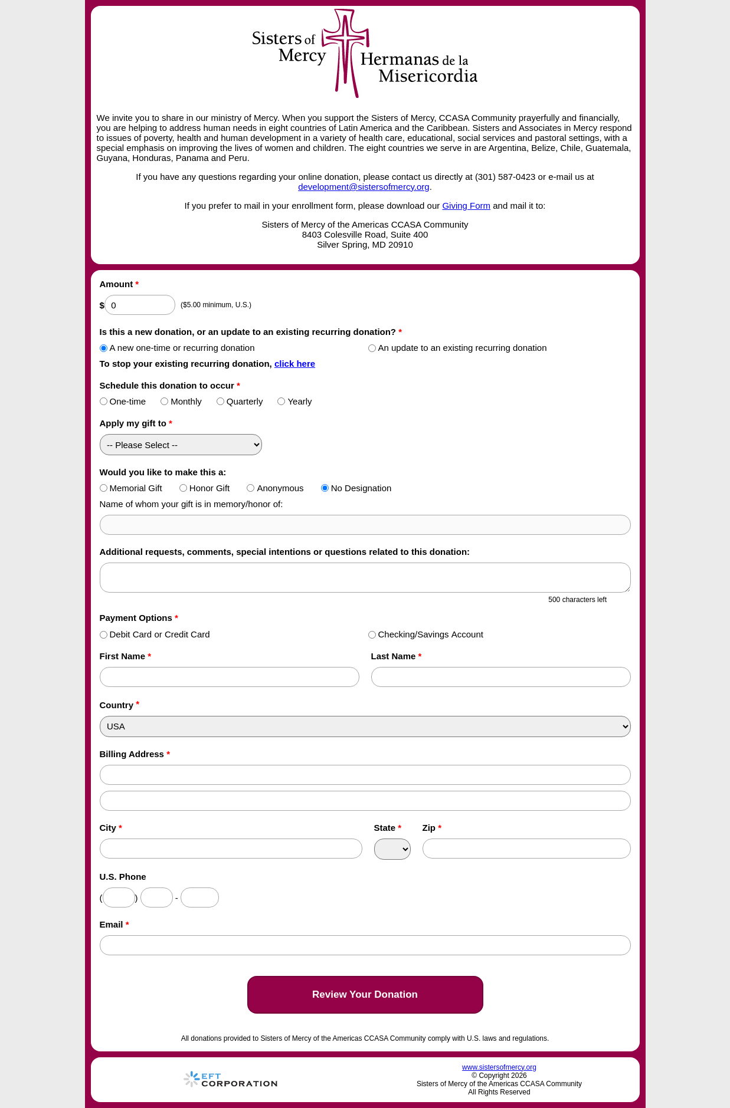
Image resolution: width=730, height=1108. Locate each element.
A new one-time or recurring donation (177, 348)
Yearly (294, 401)
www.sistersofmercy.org (499, 1067)
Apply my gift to (136, 423)
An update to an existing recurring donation (457, 348)
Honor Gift (204, 488)
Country (117, 705)
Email (114, 924)
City (111, 828)
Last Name (396, 656)
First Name (126, 656)
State (388, 828)
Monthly (181, 401)
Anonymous (275, 488)
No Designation (356, 488)
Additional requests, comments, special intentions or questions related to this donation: (285, 552)
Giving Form (466, 205)
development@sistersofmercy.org (364, 187)
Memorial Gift (131, 488)
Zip (432, 828)
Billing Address (135, 754)
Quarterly (240, 401)
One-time (123, 401)
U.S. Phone (123, 877)
